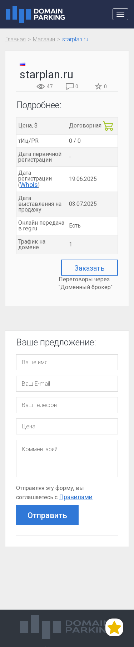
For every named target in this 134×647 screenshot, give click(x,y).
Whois (29, 184)
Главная (15, 39)
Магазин (44, 39)
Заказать (89, 268)
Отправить (47, 515)
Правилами (76, 497)
